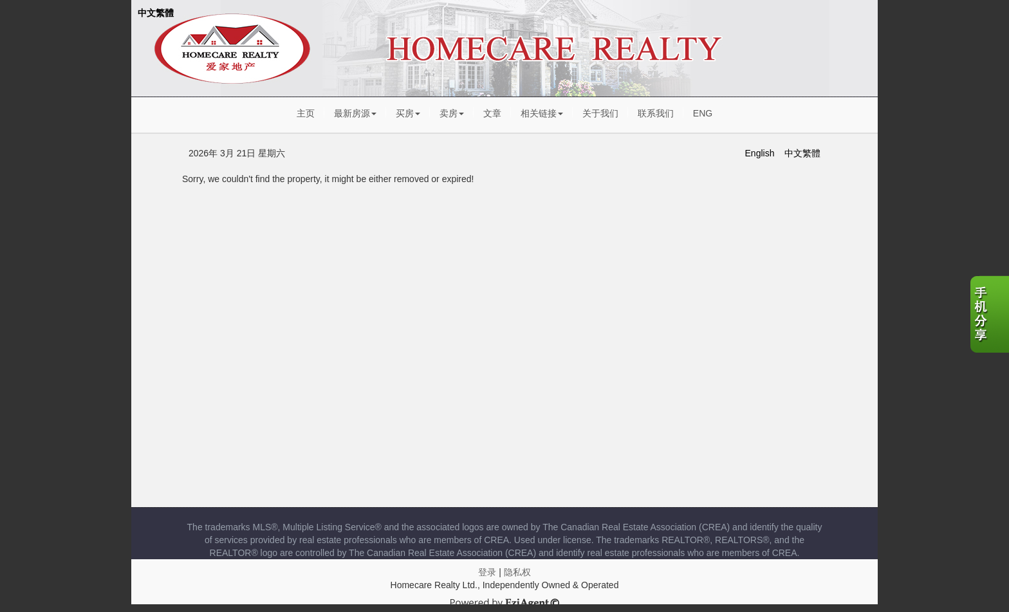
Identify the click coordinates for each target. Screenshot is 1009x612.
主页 (306, 113)
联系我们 (656, 113)
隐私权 (517, 572)
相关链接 (542, 113)
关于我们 (600, 113)
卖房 (452, 113)
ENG (702, 113)
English (760, 153)
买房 (408, 113)
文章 (492, 113)
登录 (487, 572)
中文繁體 (156, 13)
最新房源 (355, 113)
